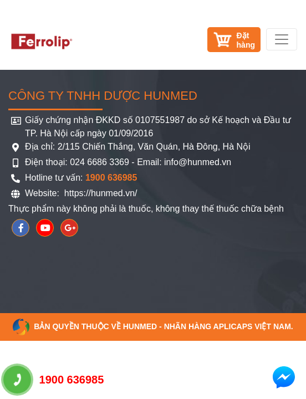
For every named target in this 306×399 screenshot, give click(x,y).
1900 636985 (53, 379)
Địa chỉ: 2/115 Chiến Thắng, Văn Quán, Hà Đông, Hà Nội (138, 146)
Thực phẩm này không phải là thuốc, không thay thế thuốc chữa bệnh (146, 208)
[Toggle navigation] (281, 39)
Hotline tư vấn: (81, 177)
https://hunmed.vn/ (99, 193)
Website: (43, 193)
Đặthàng (246, 40)
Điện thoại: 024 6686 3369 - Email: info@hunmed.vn (128, 162)
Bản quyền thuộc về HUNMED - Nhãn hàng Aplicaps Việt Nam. (153, 326)
